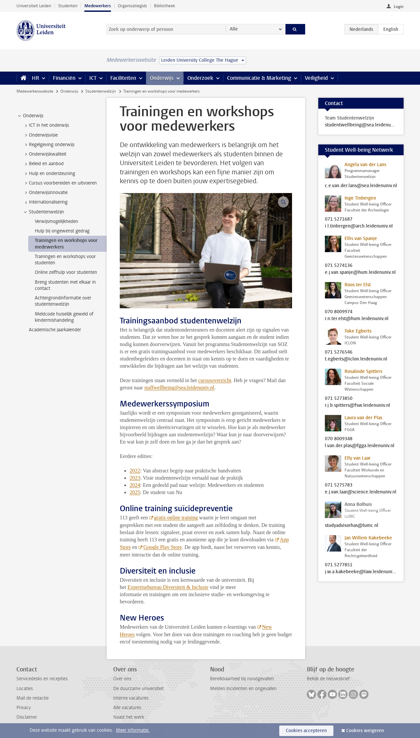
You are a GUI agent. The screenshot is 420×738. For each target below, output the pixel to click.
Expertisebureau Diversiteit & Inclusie (168, 587)
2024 (135, 485)
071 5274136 (338, 266)
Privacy (23, 708)
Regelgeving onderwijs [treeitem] (48, 144)
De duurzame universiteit (138, 688)
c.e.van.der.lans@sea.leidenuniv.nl (361, 186)
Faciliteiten (123, 78)
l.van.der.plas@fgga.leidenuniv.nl (359, 446)
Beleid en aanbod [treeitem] (43, 164)
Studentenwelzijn (100, 91)
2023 (135, 478)
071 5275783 (338, 485)
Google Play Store (162, 547)
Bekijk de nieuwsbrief (328, 679)
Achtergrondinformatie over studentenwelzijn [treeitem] (63, 301)
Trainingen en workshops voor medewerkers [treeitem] (66, 243)
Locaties (24, 688)
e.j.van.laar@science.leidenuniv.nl (360, 492)
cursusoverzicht (214, 380)
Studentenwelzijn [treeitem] (43, 212)
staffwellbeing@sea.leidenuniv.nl (179, 387)
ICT (92, 78)
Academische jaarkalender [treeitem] (55, 330)
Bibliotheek (164, 6)
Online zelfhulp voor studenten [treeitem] (66, 272)
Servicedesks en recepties (42, 679)
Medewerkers (97, 6)
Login (399, 6)
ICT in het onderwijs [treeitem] (46, 125)
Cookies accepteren (306, 730)
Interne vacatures (130, 698)
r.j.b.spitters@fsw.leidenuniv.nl (357, 405)
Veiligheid (316, 78)
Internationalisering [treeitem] (45, 202)
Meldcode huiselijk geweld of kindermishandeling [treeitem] (64, 317)
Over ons (122, 679)
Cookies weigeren (365, 730)
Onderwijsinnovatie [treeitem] (45, 192)
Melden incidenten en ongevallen (243, 688)
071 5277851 (338, 565)
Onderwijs (162, 78)
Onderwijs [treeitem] (30, 116)
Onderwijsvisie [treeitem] (40, 135)
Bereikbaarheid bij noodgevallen (242, 679)
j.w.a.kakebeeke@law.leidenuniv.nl (361, 572)
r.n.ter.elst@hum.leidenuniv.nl (356, 319)
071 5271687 (338, 219)
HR (35, 78)
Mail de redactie (32, 698)
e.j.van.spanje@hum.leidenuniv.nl (360, 272)
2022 (135, 470)
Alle (234, 29)
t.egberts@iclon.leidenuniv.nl (356, 359)
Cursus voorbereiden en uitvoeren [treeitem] (60, 183)
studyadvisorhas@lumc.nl (351, 526)
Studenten (67, 6)
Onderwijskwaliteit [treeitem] (44, 154)
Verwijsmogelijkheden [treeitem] (56, 221)
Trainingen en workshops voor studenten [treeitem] (65, 259)
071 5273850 (338, 399)
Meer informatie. (133, 730)
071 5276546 (338, 352)
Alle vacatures (127, 708)
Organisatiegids (132, 6)
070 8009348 (338, 439)
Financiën (64, 78)
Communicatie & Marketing (259, 78)
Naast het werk (128, 717)
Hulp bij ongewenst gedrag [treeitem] (62, 231)
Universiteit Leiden (33, 6)
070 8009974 (338, 312)
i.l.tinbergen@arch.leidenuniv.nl (359, 226)
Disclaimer (26, 717)
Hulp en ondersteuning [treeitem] (49, 173)
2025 (135, 492)
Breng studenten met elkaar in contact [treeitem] (65, 285)
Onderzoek (200, 78)
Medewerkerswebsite (34, 91)
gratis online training (176, 517)
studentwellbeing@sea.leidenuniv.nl (361, 125)
